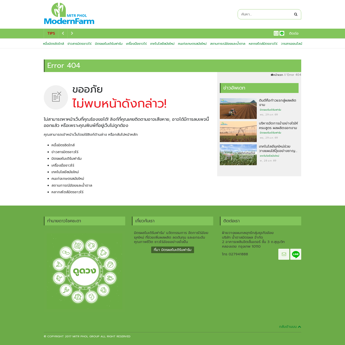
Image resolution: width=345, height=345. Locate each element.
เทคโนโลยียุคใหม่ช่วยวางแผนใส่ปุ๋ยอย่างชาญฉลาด (277, 151)
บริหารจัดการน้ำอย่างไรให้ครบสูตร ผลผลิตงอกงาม (278, 125)
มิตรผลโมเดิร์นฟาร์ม (109, 43)
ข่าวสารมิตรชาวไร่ (80, 43)
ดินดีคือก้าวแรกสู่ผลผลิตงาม (277, 103)
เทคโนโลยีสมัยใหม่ (162, 43)
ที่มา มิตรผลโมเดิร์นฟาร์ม (172, 249)
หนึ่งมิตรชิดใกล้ (53, 43)
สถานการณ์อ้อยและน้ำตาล (227, 43)
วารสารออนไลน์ (291, 43)
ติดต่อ (294, 33)
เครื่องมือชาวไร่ (136, 43)
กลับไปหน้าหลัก (126, 134)
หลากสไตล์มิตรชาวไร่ (263, 43)
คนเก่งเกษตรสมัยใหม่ (192, 43)
